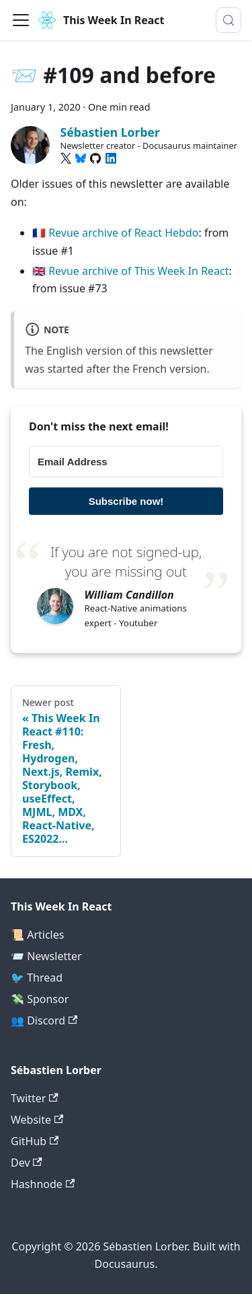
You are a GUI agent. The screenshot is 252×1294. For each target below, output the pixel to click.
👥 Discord (44, 1020)
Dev (26, 1162)
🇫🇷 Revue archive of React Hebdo (115, 232)
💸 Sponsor (40, 999)
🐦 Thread (36, 977)
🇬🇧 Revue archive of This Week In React (130, 270)
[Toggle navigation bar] (21, 20)
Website (37, 1119)
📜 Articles (37, 934)
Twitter (34, 1098)
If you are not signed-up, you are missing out (126, 561)
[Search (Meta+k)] (228, 20)
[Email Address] (126, 461)
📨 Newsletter (46, 956)
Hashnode (43, 1184)
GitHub (34, 1141)
